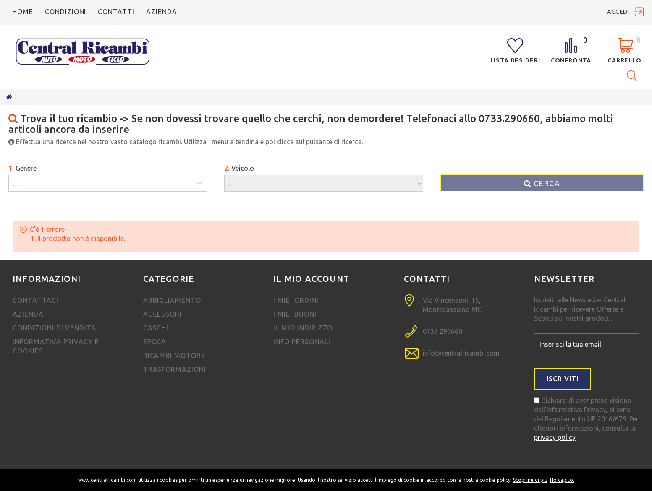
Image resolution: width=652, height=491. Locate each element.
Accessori (162, 314)
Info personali (301, 342)
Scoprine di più (530, 480)
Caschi (156, 328)
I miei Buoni (295, 314)
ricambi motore (174, 355)
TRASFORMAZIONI (174, 369)
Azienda (28, 314)
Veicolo (239, 168)
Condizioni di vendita (54, 328)
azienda (161, 12)
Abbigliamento (172, 300)
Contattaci (35, 300)
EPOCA (155, 342)
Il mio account (311, 278)
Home (22, 12)
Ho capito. (562, 480)
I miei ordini (295, 300)
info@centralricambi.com (461, 353)
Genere (22, 168)
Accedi (618, 11)
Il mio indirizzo (302, 328)
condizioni (65, 12)
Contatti (116, 12)
